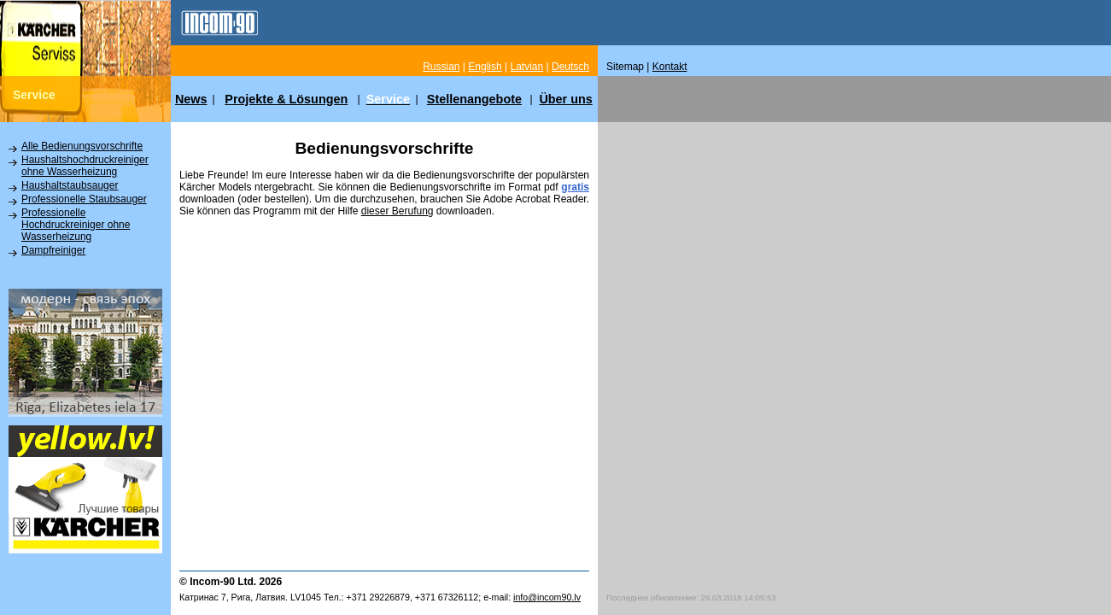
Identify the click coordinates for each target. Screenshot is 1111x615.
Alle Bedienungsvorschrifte (82, 146)
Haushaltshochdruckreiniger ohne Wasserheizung (85, 166)
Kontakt (669, 67)
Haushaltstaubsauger (69, 185)
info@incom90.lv (547, 597)
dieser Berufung (397, 211)
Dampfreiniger (53, 250)
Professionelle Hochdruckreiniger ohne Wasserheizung (75, 225)
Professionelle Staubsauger (84, 199)
